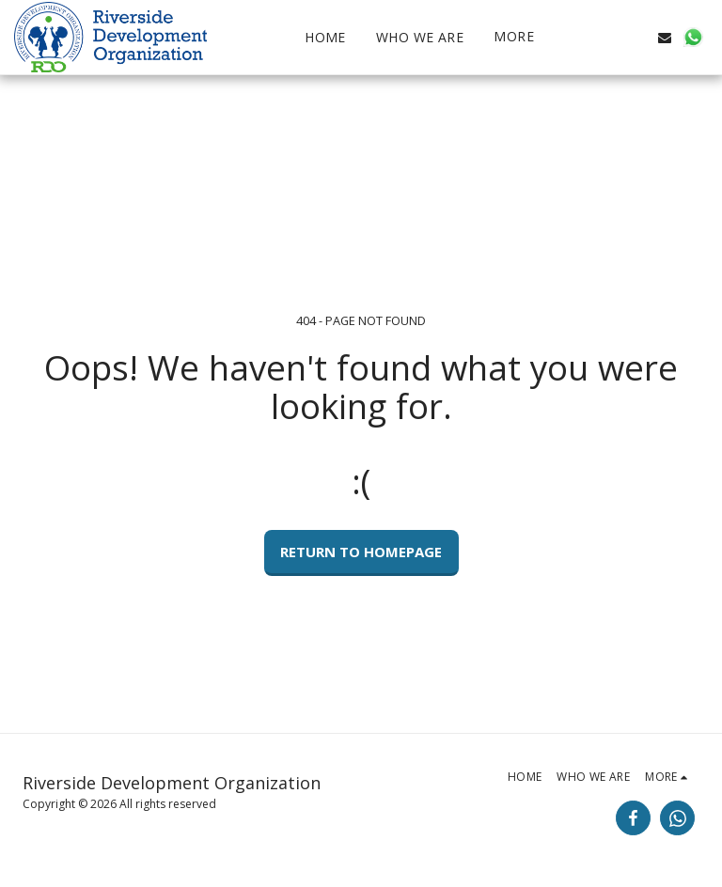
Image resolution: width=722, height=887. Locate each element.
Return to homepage (361, 551)
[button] (608, 37)
